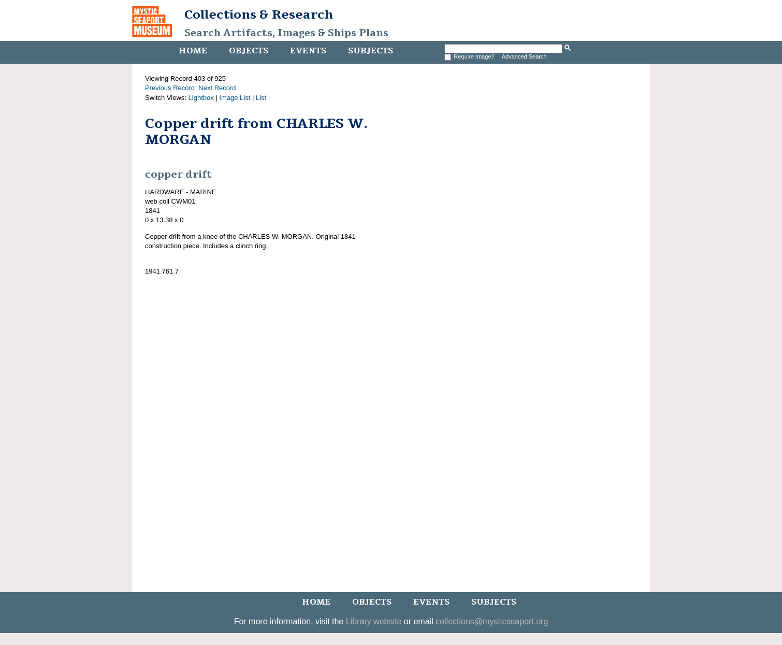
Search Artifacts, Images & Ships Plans (286, 33)
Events (308, 50)
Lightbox (201, 98)
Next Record (217, 88)
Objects (248, 50)
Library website (374, 621)
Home (193, 50)
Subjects (370, 50)
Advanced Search (524, 56)
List (261, 98)
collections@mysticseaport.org (492, 621)
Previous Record (170, 88)
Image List (234, 98)
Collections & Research (258, 14)
